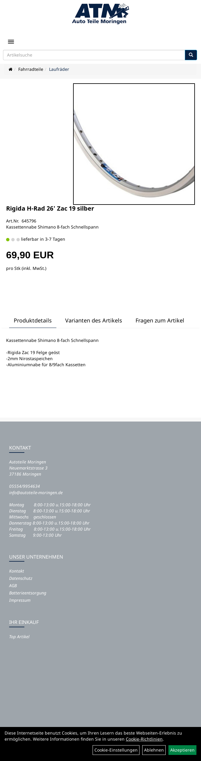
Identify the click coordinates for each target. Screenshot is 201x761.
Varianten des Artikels (93, 320)
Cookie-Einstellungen (116, 750)
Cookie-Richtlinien (144, 739)
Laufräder (59, 69)
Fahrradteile (30, 69)
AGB (13, 585)
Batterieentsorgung (27, 593)
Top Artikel (19, 636)
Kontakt (16, 571)
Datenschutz (20, 578)
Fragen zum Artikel (160, 320)
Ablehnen (154, 750)
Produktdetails (33, 320)
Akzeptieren (182, 750)
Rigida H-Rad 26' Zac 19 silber (50, 208)
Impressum (19, 600)
